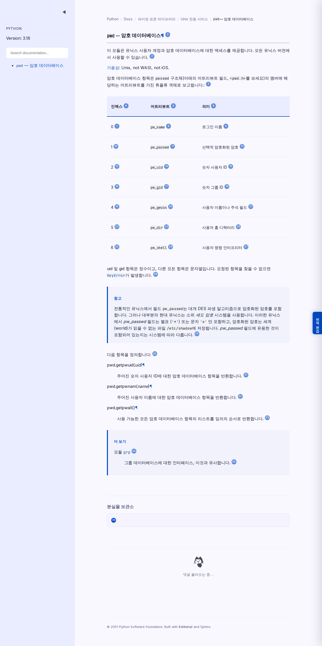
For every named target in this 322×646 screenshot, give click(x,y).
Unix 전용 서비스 (190, 19)
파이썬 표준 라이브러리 (153, 19)
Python (109, 19)
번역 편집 (317, 323)
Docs (124, 19)
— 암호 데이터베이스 (39, 65)
